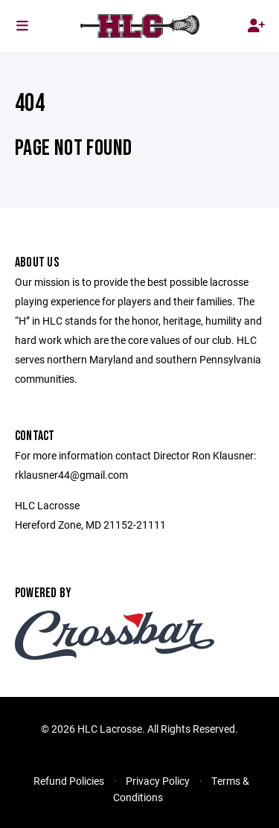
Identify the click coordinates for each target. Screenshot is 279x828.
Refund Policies (68, 781)
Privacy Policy (158, 781)
